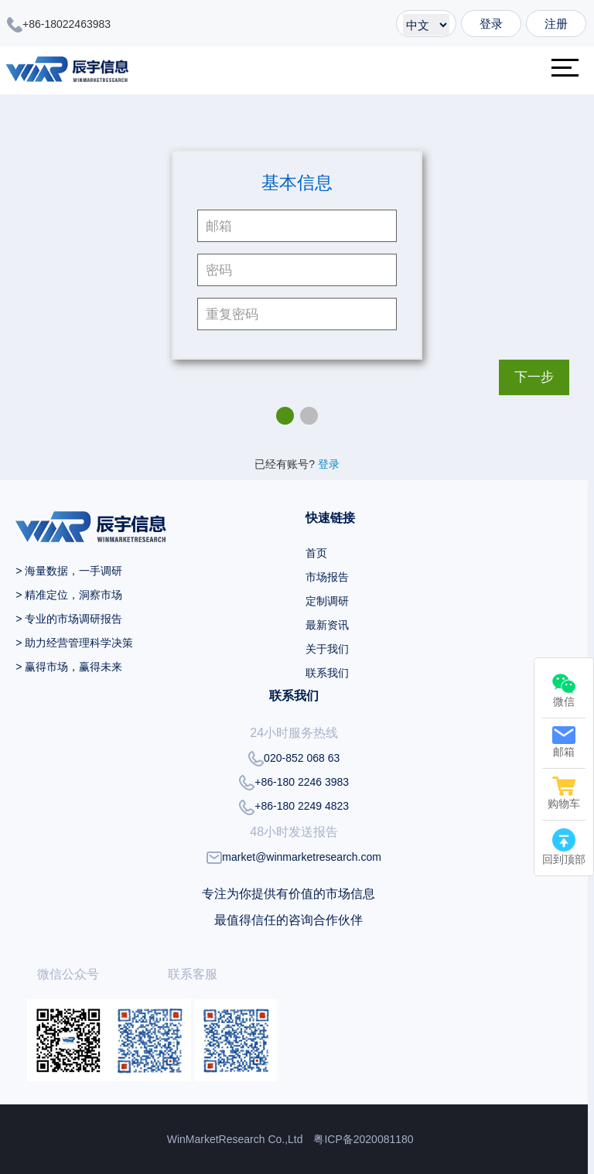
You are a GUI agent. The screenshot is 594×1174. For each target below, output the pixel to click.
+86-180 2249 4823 (294, 807)
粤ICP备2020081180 (363, 1139)
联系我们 (327, 673)
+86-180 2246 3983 (294, 782)
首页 (316, 553)
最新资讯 (327, 625)
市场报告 (327, 577)
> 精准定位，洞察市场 (68, 595)
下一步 (534, 376)
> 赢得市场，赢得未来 (68, 666)
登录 (491, 23)
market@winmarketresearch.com (294, 857)
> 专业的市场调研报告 (68, 619)
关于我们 (327, 649)
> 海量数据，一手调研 (68, 571)
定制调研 (327, 601)
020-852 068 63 (294, 758)
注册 (556, 23)
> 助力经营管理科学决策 (74, 642)
